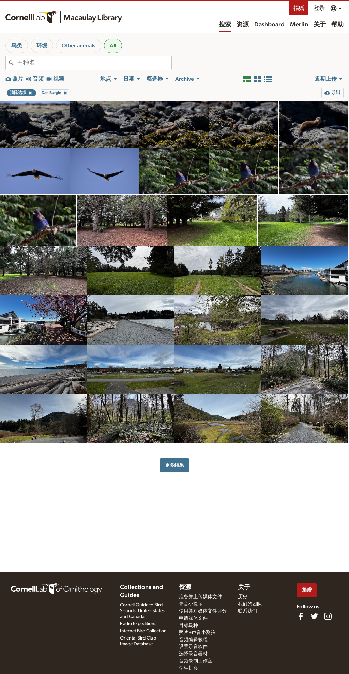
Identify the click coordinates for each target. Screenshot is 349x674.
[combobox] (94, 63)
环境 (41, 45)
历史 (242, 596)
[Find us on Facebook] (301, 616)
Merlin (299, 25)
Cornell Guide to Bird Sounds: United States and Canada (142, 611)
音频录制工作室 (195, 661)
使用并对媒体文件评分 (203, 611)
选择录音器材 (193, 653)
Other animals (78, 45)
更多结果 (174, 465)
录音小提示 (191, 604)
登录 (319, 8)
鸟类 (16, 45)
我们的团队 (250, 604)
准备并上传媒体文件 (200, 596)
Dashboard (269, 25)
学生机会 (188, 668)
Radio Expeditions (138, 623)
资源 (243, 25)
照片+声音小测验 (197, 632)
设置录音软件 (193, 646)
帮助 (337, 25)
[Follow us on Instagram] (328, 616)
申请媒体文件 (193, 618)
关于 (320, 25)
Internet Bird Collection (143, 631)
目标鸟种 (188, 625)
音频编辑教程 (193, 639)
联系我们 (247, 611)
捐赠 (298, 8)
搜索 (225, 25)
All (113, 45)
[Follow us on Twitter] (314, 616)
